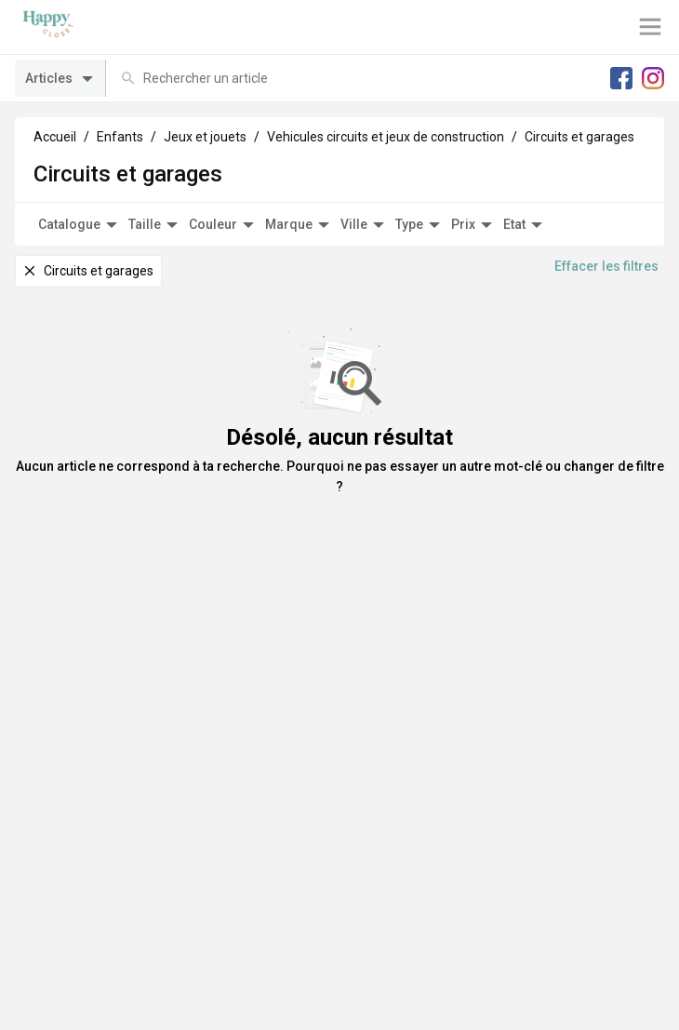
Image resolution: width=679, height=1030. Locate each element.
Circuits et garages (579, 136)
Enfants (120, 136)
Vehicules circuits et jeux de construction (385, 136)
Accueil (54, 136)
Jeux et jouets (205, 136)
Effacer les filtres (606, 266)
